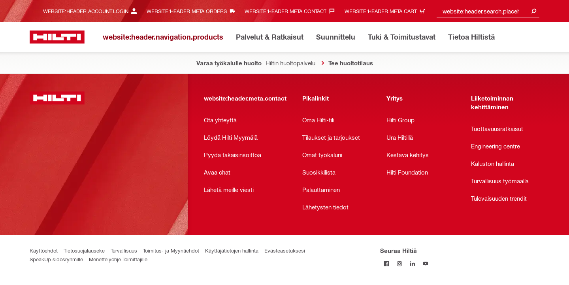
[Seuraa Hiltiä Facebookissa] (386, 263)
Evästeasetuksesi (284, 250)
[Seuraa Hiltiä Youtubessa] (425, 263)
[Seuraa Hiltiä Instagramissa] (399, 263)
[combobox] (488, 10)
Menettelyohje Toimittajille (118, 259)
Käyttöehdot (44, 250)
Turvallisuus (124, 250)
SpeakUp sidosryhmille (56, 259)
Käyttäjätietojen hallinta (231, 250)
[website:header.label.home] (57, 37)
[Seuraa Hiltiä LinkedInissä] (412, 263)
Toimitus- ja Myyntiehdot (171, 250)
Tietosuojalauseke (84, 250)
